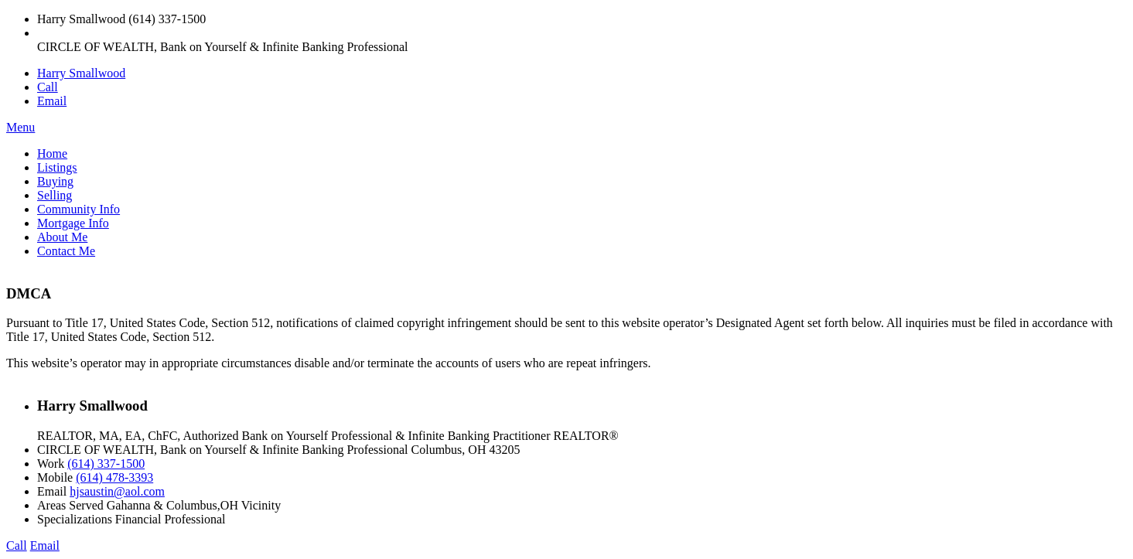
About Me (62, 237)
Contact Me (66, 250)
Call (47, 87)
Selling (54, 195)
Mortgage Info (73, 223)
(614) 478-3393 (114, 477)
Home (52, 153)
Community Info (78, 209)
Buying (55, 181)
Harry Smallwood (81, 73)
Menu (20, 127)
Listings (57, 167)
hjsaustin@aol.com (117, 491)
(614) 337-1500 (106, 463)
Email (52, 100)
